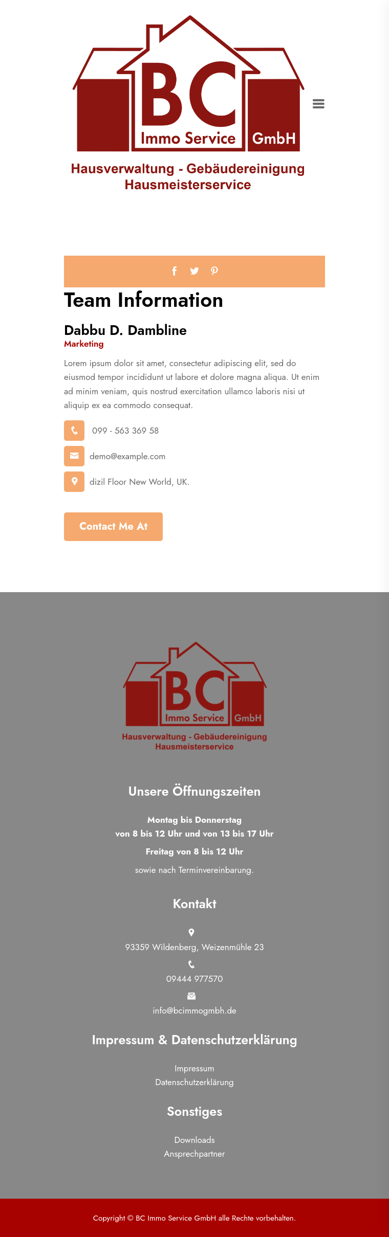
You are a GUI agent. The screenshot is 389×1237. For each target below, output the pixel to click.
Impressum (194, 1068)
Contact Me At (113, 526)
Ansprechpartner (194, 1154)
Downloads (195, 1140)
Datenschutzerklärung (194, 1082)
